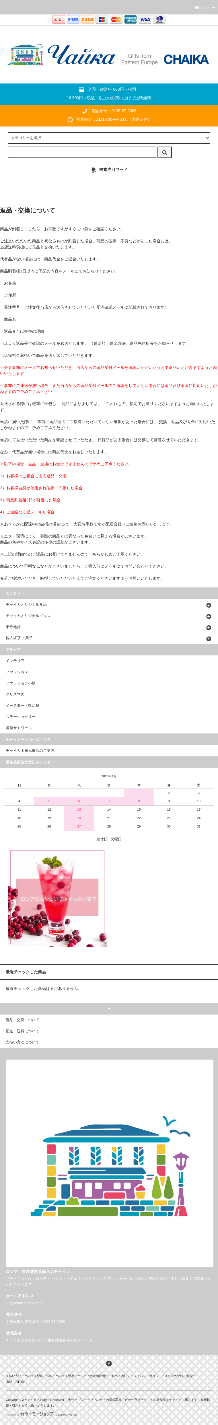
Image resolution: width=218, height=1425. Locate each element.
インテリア (15, 661)
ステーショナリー (21, 717)
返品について (77, 1376)
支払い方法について (20, 1376)
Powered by (42, 1415)
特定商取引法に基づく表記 (108, 1376)
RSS (9, 1381)
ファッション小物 (21, 683)
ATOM (20, 1381)
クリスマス (15, 694)
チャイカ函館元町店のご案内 (30, 751)
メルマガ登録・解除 (178, 1376)
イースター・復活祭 (22, 706)
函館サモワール (19, 728)
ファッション (17, 672)
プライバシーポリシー (146, 1376)
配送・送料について (51, 1376)
